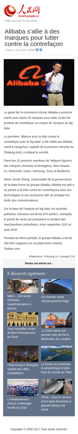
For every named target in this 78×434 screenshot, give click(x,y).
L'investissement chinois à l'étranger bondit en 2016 (19, 403)
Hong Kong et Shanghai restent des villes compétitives (22, 369)
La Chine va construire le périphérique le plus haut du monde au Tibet (56, 368)
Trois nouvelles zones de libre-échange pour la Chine (21, 333)
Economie (31, 20)
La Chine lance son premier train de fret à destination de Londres (56, 334)
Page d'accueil (13, 20)
